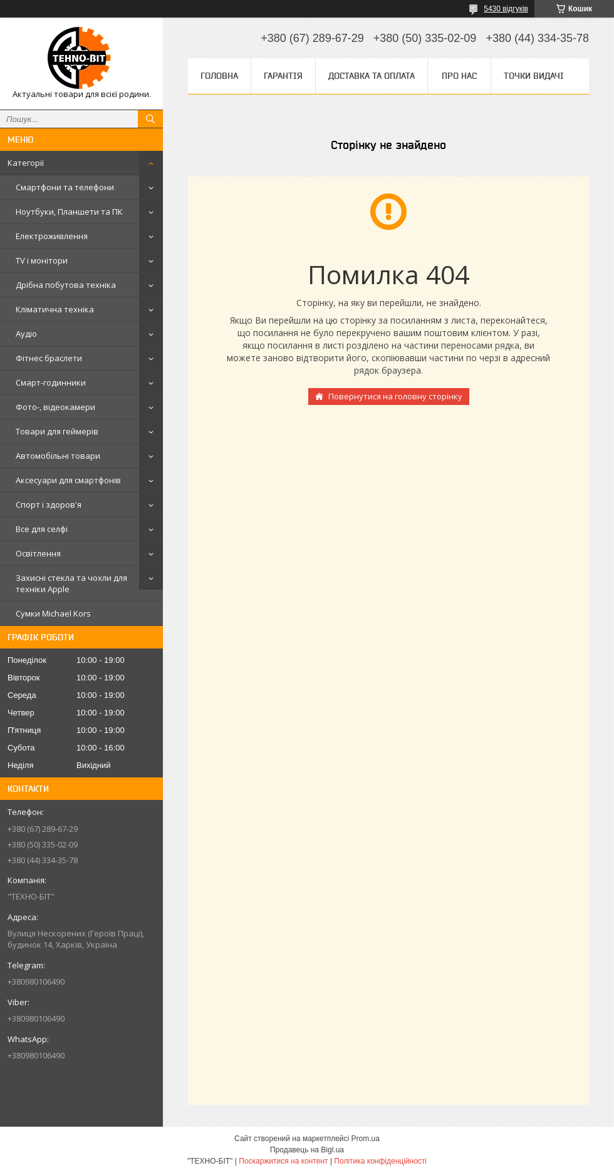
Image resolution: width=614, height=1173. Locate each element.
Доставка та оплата (371, 76)
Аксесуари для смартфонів (68, 480)
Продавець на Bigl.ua (307, 1149)
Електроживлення (52, 236)
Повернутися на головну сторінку (395, 396)
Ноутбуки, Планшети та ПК (69, 211)
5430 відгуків (506, 8)
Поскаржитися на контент (283, 1161)
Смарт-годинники (51, 382)
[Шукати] (150, 119)
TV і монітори (42, 260)
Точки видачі (534, 76)
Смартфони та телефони (65, 187)
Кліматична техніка (55, 309)
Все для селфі (42, 529)
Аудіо (26, 333)
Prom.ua (365, 1138)
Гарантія (283, 76)
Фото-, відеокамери (55, 406)
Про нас (459, 76)
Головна (219, 76)
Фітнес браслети (49, 358)
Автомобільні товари (58, 455)
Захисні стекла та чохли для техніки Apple (71, 583)
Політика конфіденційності (380, 1161)
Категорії (26, 162)
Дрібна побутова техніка (66, 284)
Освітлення (38, 553)
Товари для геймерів (57, 431)
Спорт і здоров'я (48, 504)
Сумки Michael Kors (53, 613)
